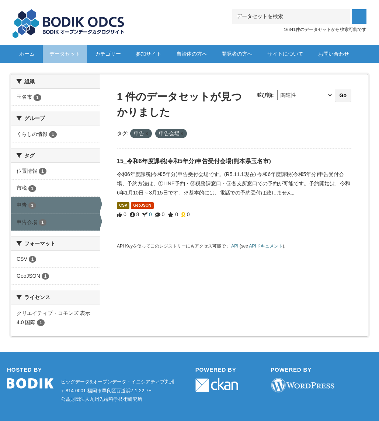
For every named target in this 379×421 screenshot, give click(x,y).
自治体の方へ (191, 54)
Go (343, 95)
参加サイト (148, 54)
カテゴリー (108, 54)
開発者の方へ (237, 54)
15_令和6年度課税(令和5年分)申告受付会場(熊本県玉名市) (194, 161)
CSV (123, 205)
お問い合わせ (333, 54)
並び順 (264, 95)
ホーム (27, 54)
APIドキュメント (266, 246)
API (234, 246)
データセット (64, 54)
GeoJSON (142, 205)
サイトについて (285, 54)
